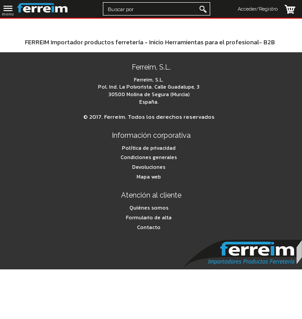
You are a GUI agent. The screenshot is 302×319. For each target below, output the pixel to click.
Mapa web (149, 177)
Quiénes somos (149, 208)
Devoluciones (148, 167)
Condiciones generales (149, 157)
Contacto (149, 227)
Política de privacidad (149, 148)
